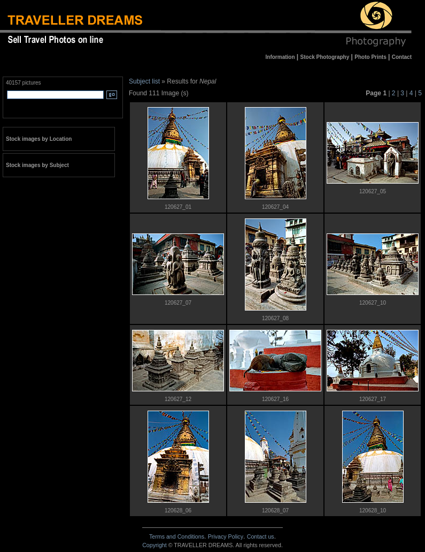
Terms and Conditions (176, 536)
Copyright (154, 545)
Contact (260, 536)
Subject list (144, 81)
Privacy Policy (225, 536)
